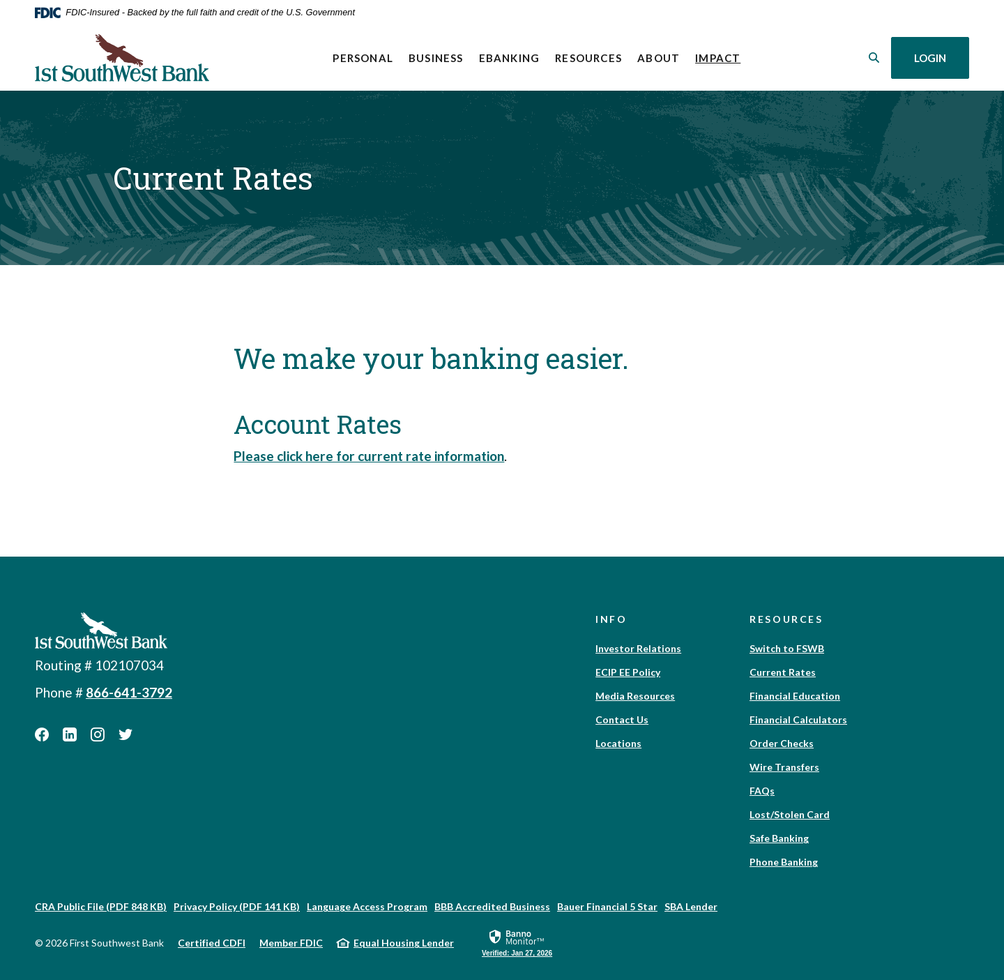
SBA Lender (690, 906)
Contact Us (621, 719)
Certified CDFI (211, 943)
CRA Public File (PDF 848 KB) (101, 906)
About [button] (658, 58)
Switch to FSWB (787, 648)
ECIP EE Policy (627, 672)
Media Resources (635, 696)
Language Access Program (367, 906)
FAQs (762, 791)
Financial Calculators (798, 719)
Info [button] (611, 619)
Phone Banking (784, 862)
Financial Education (795, 695)
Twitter (125, 734)
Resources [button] (588, 58)
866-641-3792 (129, 692)
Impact (721, 57)
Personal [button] (363, 58)
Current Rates (783, 672)
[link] (517, 942)
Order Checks (782, 743)
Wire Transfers (784, 767)
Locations (618, 743)
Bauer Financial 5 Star (607, 906)
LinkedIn (70, 734)
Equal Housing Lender (403, 943)
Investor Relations (638, 648)
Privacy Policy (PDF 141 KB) (237, 906)
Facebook (42, 734)
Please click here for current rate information (369, 456)
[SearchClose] (874, 57)
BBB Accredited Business (492, 906)
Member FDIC (291, 943)
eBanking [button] (509, 58)
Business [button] (436, 58)
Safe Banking (779, 838)
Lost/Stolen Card (790, 814)
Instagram (98, 734)
